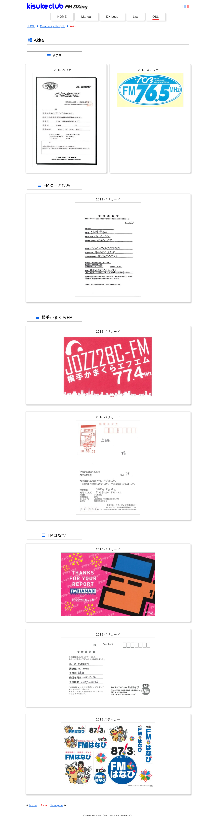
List (135, 16)
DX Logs (112, 16)
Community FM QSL (52, 26)
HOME (62, 16)
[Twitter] (182, 6)
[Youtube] (188, 6)
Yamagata (56, 805)
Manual (86, 16)
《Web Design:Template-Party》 (117, 815)
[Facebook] (185, 6)
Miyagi (33, 805)
